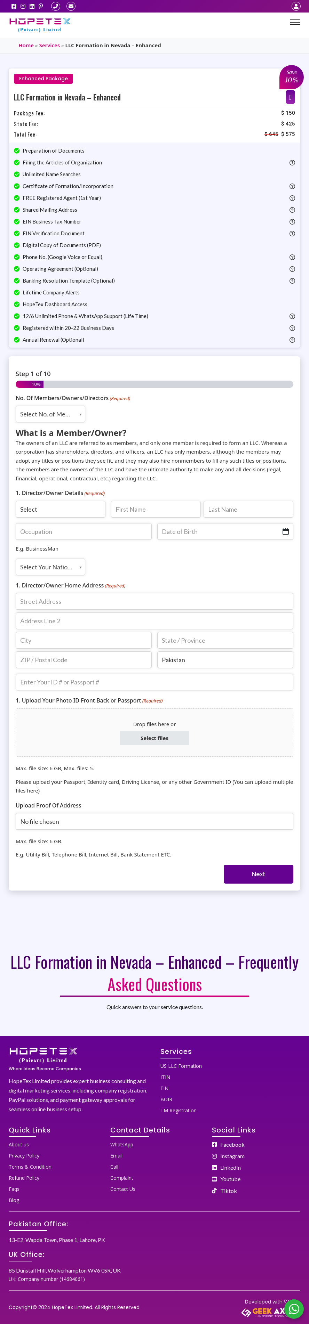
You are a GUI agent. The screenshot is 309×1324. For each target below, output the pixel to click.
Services (49, 45)
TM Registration (178, 1110)
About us (19, 1144)
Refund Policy (24, 1178)
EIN (164, 1088)
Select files (154, 737)
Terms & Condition (30, 1166)
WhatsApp (121, 1144)
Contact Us (122, 1189)
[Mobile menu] (295, 22)
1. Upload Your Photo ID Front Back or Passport (89, 701)
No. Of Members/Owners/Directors (73, 398)
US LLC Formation (181, 1066)
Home (26, 45)
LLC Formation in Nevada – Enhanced (67, 97)
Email (116, 1155)
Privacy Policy (24, 1155)
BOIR (166, 1099)
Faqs (14, 1189)
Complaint (121, 1178)
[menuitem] (230, 1064)
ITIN (165, 1077)
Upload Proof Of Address (48, 805)
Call (114, 1166)
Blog (14, 1200)
